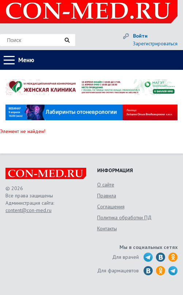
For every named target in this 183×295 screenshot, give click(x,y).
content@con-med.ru (28, 210)
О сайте (105, 184)
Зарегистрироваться (155, 43)
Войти (140, 35)
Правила (106, 195)
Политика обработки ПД (124, 217)
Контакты (107, 228)
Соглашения (111, 206)
